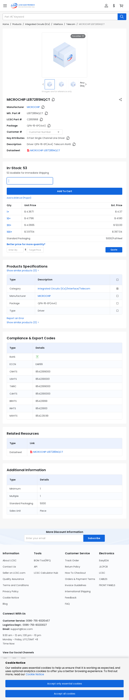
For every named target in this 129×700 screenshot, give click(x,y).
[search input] (60, 16)
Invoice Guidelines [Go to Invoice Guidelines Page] (75, 585)
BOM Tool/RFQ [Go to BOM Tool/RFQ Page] (42, 560)
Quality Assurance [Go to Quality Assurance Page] (13, 579)
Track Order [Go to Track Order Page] (72, 560)
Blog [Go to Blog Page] (5, 603)
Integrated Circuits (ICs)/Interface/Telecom (64, 288)
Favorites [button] (78, 36)
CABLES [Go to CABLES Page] (103, 579)
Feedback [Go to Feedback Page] (70, 597)
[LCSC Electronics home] (23, 5)
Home (6, 24)
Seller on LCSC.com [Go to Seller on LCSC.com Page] (14, 573)
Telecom (70, 24)
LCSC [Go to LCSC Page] (102, 573)
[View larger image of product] (64, 55)
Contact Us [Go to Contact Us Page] (9, 566)
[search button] (122, 16)
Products (17, 24)
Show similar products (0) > (23, 270)
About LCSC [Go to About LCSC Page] (9, 560)
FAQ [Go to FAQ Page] (67, 603)
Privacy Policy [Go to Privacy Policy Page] (10, 591)
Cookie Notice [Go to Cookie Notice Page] (11, 597)
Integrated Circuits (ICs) (37, 24)
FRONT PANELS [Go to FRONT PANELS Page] (107, 585)
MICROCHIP (33, 107)
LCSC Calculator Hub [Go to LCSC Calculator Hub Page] (46, 573)
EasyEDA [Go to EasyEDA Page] (104, 560)
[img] (50, 84)
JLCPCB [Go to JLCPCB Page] (103, 566)
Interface (58, 24)
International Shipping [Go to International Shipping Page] (78, 591)
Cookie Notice (35, 674)
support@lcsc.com (22, 629)
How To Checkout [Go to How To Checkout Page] (75, 573)
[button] (106, 6)
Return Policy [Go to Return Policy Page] (72, 566)
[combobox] (44, 132)
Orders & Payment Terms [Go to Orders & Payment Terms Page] (80, 579)
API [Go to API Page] (35, 566)
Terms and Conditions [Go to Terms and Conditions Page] (16, 585)
